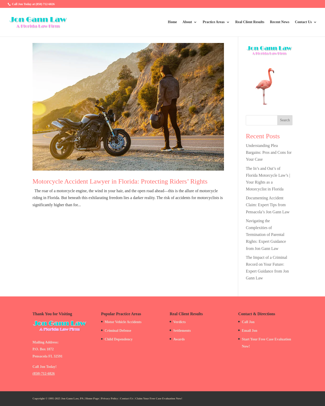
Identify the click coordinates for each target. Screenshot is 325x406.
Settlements (182, 331)
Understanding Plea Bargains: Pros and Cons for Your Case (268, 152)
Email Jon (249, 331)
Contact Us (303, 22)
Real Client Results (249, 22)
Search (285, 120)
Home (172, 22)
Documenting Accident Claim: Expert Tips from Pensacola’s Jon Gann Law (267, 205)
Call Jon (248, 322)
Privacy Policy (109, 398)
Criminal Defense (118, 331)
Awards (179, 339)
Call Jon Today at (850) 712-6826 (33, 4)
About (187, 22)
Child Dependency (119, 339)
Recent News (279, 22)
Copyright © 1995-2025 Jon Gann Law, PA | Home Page (65, 398)
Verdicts (179, 322)
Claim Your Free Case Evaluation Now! (158, 398)
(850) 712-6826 (43, 373)
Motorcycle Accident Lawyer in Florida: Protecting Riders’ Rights (119, 181)
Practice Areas (213, 22)
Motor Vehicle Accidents (123, 322)
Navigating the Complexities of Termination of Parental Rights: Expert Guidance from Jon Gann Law (266, 235)
